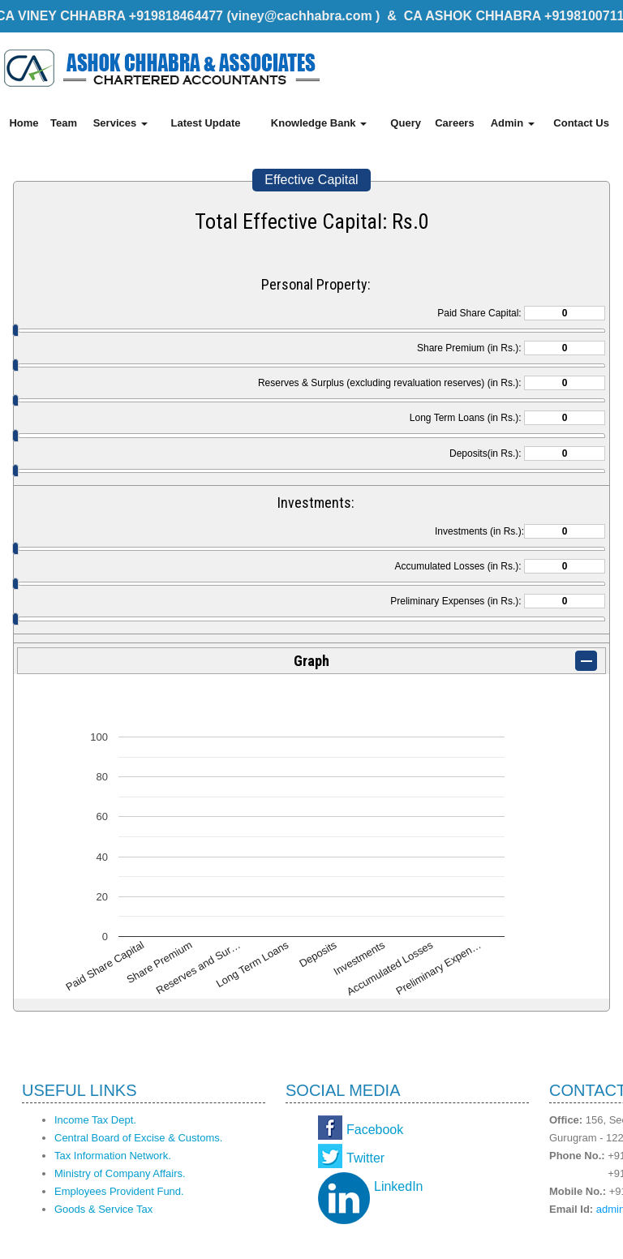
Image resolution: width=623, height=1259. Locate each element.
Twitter (365, 1158)
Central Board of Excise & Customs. (138, 1138)
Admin (513, 123)
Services (120, 123)
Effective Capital (311, 180)
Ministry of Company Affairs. (120, 1173)
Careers (454, 123)
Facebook (374, 1130)
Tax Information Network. (112, 1155)
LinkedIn (398, 1186)
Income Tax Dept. (95, 1120)
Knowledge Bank (319, 123)
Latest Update (205, 123)
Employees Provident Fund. (119, 1191)
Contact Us (581, 123)
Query (405, 123)
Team (63, 123)
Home (23, 123)
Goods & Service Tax (103, 1209)
